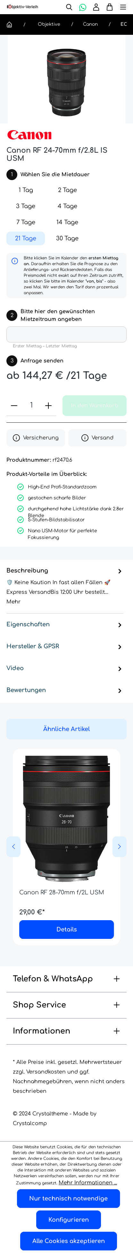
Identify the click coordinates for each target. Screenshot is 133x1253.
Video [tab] (64, 668)
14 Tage (67, 222)
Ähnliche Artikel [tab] (66, 729)
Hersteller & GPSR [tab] (64, 646)
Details (66, 929)
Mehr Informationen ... (88, 1183)
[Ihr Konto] (96, 7)
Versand (97, 437)
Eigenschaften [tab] (64, 624)
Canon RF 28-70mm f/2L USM (61, 892)
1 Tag (26, 190)
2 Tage (67, 190)
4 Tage (67, 206)
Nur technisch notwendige (68, 1198)
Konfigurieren (68, 1220)
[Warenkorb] (108, 7)
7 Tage (25, 222)
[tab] (64, 586)
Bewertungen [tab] (64, 690)
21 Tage (25, 238)
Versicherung (36, 437)
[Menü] (120, 7)
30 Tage (67, 238)
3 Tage (25, 206)
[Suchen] (69, 7)
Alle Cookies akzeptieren (68, 1241)
